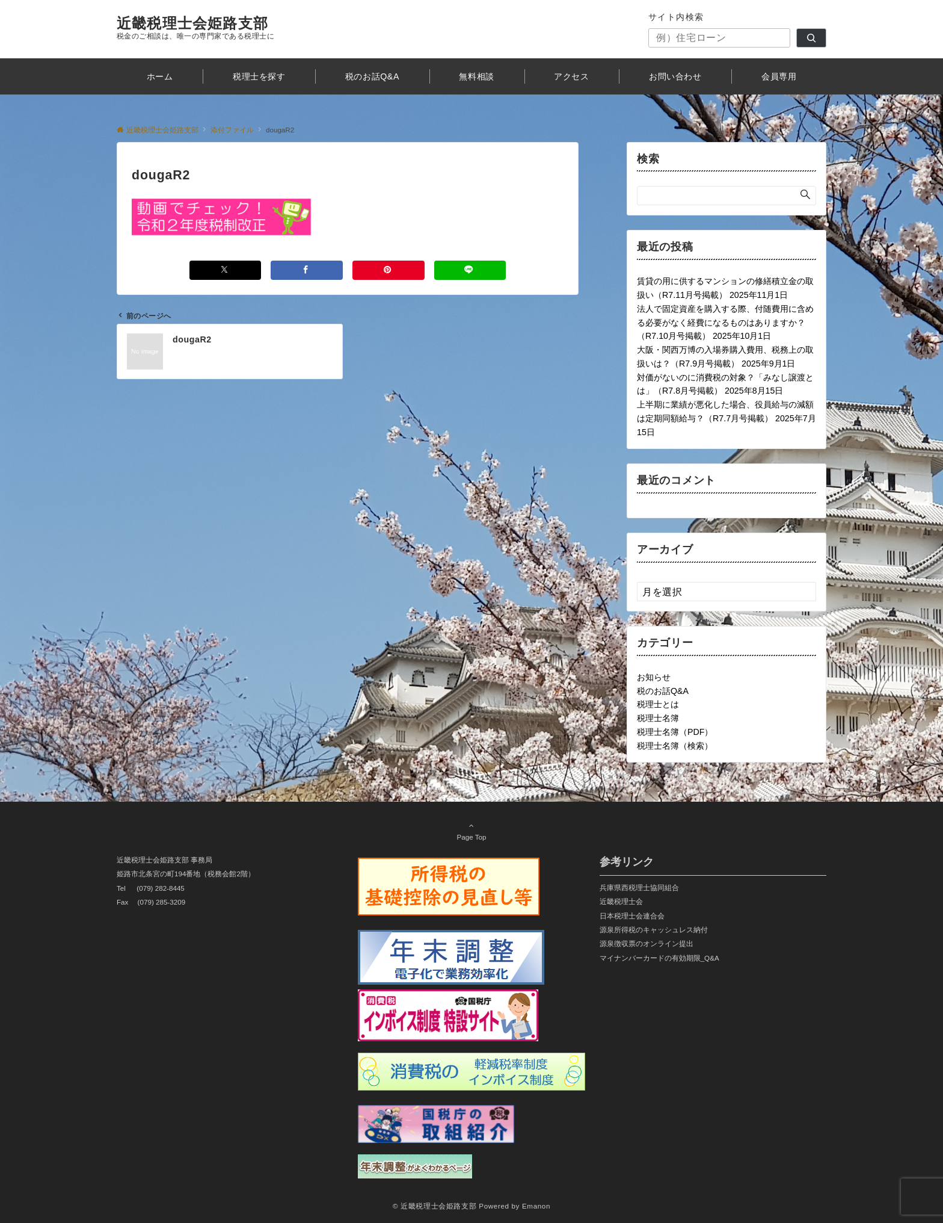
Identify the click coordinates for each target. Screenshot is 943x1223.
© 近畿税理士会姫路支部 (434, 1206)
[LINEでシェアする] (470, 270)
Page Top (471, 831)
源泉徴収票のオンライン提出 (646, 943)
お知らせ (654, 677)
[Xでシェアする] (225, 270)
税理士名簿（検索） (675, 746)
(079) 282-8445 (161, 888)
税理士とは (658, 704)
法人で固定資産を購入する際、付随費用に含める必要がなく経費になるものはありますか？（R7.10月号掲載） (725, 322)
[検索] (811, 38)
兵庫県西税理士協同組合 (639, 887)
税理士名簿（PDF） (675, 732)
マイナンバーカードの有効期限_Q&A (659, 958)
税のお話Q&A (663, 691)
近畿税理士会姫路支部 (192, 23)
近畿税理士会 (621, 901)
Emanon (536, 1206)
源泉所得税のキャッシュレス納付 (654, 930)
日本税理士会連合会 (632, 916)
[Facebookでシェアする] (307, 270)
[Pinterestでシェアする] (388, 270)
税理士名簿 (658, 718)
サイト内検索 (676, 17)
